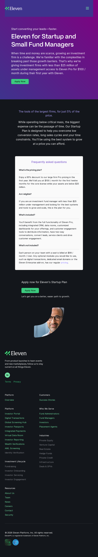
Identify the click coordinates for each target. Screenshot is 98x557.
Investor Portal (12, 413)
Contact (9, 510)
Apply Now (20, 81)
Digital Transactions (14, 418)
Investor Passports (14, 426)
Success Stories (47, 400)
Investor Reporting (14, 439)
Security (9, 515)
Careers (9, 506)
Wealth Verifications (14, 444)
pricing (64, 262)
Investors (44, 422)
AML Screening (12, 448)
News (7, 502)
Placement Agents (48, 426)
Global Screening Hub (15, 422)
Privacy (17, 381)
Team (7, 497)
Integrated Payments (15, 431)
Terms (8, 381)
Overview (9, 400)
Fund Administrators (49, 413)
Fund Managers (46, 418)
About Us (9, 493)
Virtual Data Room (14, 435)
